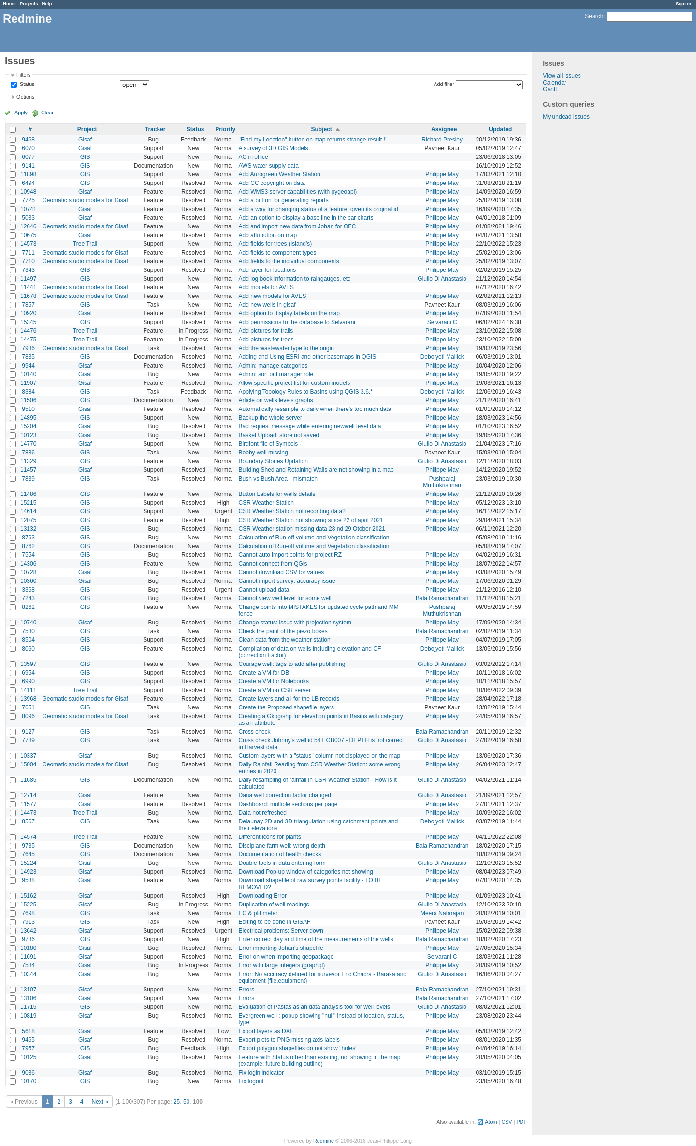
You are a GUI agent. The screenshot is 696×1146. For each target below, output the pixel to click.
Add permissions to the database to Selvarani (297, 322)
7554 (28, 555)
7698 (28, 913)
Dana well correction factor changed (285, 795)
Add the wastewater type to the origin (286, 348)
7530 (28, 631)
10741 (28, 209)
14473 (28, 812)
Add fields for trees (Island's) (275, 244)
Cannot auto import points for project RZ (290, 555)
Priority (225, 129)
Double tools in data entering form (282, 863)
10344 (28, 974)
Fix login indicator (261, 1072)
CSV (506, 1122)
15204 (28, 426)
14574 (28, 837)
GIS (85, 157)
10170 (28, 1081)
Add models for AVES (266, 287)
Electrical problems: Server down (281, 930)
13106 (28, 998)
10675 (28, 235)
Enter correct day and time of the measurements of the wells (316, 939)
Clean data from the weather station (285, 640)
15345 (28, 322)
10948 (28, 191)
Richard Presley (442, 139)
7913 (28, 922)
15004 (28, 764)
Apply (21, 112)
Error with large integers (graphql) (282, 965)
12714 (28, 795)
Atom (491, 1122)
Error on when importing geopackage (286, 956)
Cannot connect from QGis (273, 563)
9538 (28, 880)
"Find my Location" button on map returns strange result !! (313, 139)
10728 (28, 572)
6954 (28, 672)
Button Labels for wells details (277, 494)
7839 (28, 478)
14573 (28, 244)
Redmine (323, 1141)
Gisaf (85, 139)
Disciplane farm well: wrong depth (282, 845)
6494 (28, 183)
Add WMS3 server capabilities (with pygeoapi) (298, 191)
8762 (28, 546)
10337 (28, 755)
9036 (28, 1072)
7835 (28, 357)
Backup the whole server (270, 417)
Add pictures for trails (266, 330)
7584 (28, 965)
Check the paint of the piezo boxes (283, 631)
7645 (28, 854)
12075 (28, 520)
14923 (28, 871)
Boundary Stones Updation (273, 461)
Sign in (683, 3)
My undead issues (566, 116)
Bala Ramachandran (442, 598)
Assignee (444, 129)
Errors (247, 989)
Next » (99, 1101)
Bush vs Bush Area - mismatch (278, 478)
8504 (28, 640)
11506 (28, 400)
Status (26, 84)
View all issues (561, 75)
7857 (28, 304)
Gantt (550, 89)
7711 (28, 252)
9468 (28, 139)
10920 (28, 313)
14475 (28, 339)
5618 (28, 1031)
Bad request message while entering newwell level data (310, 426)
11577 (28, 804)
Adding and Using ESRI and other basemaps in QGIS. (308, 357)
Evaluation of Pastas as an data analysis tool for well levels (315, 1007)
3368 (28, 589)
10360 (28, 581)
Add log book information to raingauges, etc (294, 278)
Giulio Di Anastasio (442, 278)
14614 (28, 511)
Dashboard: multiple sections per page (288, 804)
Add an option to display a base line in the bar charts (306, 217)
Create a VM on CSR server (275, 690)
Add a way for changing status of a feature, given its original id (318, 209)
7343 (28, 270)
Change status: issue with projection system (295, 622)
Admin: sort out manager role (276, 374)
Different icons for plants (270, 837)
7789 (28, 740)
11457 (28, 470)
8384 (28, 391)
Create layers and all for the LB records (289, 698)
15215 (28, 502)
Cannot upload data (264, 589)
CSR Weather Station (266, 502)
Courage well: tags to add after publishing (292, 664)
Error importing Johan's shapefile (281, 948)
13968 (28, 698)
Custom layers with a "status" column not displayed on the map (320, 755)
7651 (28, 707)
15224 (28, 863)
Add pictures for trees (266, 339)
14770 (28, 443)
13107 (28, 989)
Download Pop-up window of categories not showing (306, 871)
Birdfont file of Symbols (268, 443)
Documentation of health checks (280, 854)
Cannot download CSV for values (281, 572)
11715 (28, 1007)
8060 (28, 648)
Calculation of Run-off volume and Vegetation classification (314, 537)
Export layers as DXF (266, 1031)
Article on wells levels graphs (276, 400)
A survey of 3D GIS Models (273, 148)
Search (594, 16)
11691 (28, 956)
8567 (28, 821)
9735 (28, 845)
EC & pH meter (258, 913)
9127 (28, 731)
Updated (500, 129)
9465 (28, 1039)
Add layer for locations (267, 270)
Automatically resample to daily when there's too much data (315, 409)
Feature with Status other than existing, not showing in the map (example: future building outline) (320, 1060)
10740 (28, 622)
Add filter (444, 84)
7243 (28, 598)
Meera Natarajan (442, 913)
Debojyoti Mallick (442, 357)
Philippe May (442, 174)
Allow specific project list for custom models (294, 383)
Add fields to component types (278, 252)
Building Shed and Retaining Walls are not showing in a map (316, 470)
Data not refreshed (263, 812)
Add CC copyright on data (272, 183)
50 (186, 1101)
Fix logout (251, 1081)
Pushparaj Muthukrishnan (442, 482)
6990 (28, 681)
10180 (28, 948)
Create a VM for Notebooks (274, 681)
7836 (28, 452)
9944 (28, 365)
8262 (28, 607)
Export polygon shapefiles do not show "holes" (298, 1048)
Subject (321, 129)
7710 (28, 261)
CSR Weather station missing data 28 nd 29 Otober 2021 (312, 528)
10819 (28, 1015)
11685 (28, 780)
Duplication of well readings (274, 904)
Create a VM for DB (264, 672)
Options (25, 96)
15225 (28, 904)
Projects (29, 3)
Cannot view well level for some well (285, 598)
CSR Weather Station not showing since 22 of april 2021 (311, 520)
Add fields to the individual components (289, 261)
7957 (28, 1048)
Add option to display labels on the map (289, 313)
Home (9, 3)
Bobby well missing (263, 452)
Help (47, 3)
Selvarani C (442, 322)
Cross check (255, 731)
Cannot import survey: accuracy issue (287, 581)
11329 (28, 461)
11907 (28, 383)
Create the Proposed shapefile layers (286, 707)
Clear (47, 112)
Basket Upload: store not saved (279, 435)
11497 (28, 278)
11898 (28, 174)
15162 (28, 895)
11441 (28, 287)
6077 (28, 157)
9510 (28, 409)
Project (87, 129)
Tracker (155, 129)
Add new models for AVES (272, 296)
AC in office (253, 157)
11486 (28, 494)
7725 (28, 200)
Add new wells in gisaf (267, 304)
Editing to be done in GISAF (275, 922)
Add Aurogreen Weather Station (279, 174)
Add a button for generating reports (284, 200)
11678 (28, 296)
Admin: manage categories (273, 365)
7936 (28, 348)
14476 (28, 330)
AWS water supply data (269, 165)
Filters (23, 75)
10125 (28, 1057)
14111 (28, 690)
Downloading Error (263, 895)
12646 (28, 226)
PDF (521, 1122)
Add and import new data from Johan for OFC (297, 226)
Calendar (554, 82)
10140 (28, 374)
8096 (28, 716)
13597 (28, 664)
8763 (28, 537)
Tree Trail (85, 244)
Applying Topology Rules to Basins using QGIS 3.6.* (306, 391)
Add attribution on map (268, 235)
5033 (28, 217)
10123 (28, 435)
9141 (28, 165)
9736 (28, 939)
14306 (28, 563)
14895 (28, 417)
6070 (28, 148)
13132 (28, 528)
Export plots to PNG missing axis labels (289, 1039)
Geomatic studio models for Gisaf (85, 200)
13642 (28, 930)
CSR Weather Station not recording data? (292, 511)
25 (177, 1101)
